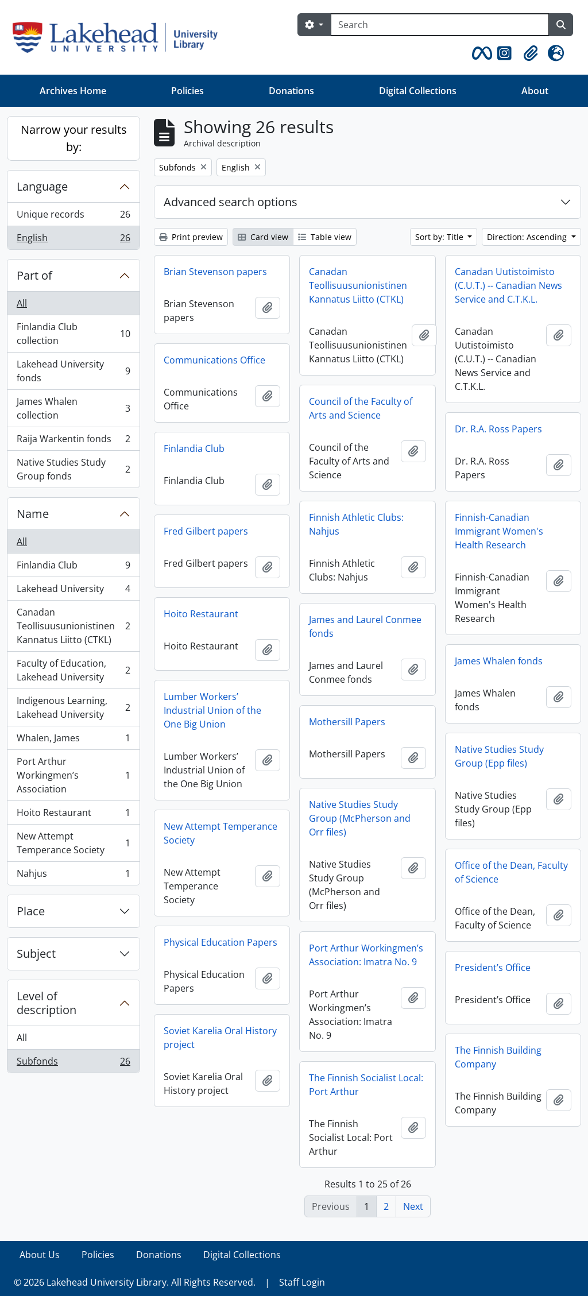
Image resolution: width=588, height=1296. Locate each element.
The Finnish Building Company (498, 1057)
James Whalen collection (73, 408)
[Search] (440, 24)
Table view (324, 236)
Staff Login (302, 1282)
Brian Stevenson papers (215, 271)
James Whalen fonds (499, 661)
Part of (34, 275)
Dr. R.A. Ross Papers (498, 429)
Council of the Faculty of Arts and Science (360, 408)
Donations (291, 90)
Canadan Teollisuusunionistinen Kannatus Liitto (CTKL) (73, 626)
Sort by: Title (440, 236)
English (73, 240)
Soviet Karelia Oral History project (220, 1037)
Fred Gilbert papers (206, 531)
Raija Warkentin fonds (73, 441)
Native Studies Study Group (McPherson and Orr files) (360, 818)
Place (31, 911)
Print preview (191, 236)
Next (413, 1206)
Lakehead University (73, 591)
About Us (40, 1254)
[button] (480, 53)
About (534, 90)
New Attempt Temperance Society (73, 843)
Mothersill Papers (347, 721)
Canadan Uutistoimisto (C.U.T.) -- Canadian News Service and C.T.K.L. (508, 285)
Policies (187, 90)
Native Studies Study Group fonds (73, 469)
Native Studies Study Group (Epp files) (499, 756)
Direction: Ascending (528, 236)
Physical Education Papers (220, 942)
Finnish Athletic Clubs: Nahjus (356, 524)
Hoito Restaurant (73, 815)
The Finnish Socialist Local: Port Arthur (366, 1084)
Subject (36, 953)
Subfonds (73, 1063)
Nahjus (73, 875)
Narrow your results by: (74, 138)
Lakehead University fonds (73, 371)
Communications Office (214, 360)
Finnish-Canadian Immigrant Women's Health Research (499, 531)
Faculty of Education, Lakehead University (73, 670)
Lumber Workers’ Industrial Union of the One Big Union (212, 710)
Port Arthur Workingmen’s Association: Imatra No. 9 (366, 955)
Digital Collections (418, 90)
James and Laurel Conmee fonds (365, 626)
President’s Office (493, 967)
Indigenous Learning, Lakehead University (73, 707)
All (22, 303)
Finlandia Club (73, 567)
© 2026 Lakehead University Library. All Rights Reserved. (135, 1282)
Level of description (46, 1003)
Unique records (73, 216)
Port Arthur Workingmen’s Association (73, 775)
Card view (263, 236)
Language (42, 186)
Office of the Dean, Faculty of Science (511, 872)
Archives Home (73, 90)
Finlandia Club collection (73, 333)
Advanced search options (230, 202)
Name (33, 513)
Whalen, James (73, 740)
